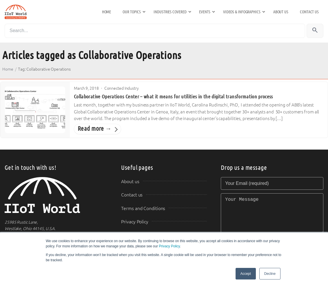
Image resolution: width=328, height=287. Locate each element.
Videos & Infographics (241, 12)
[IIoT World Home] (56, 195)
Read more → (95, 128)
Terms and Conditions (143, 208)
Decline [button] (270, 274)
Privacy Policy (169, 246)
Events (204, 12)
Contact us (309, 12)
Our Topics (132, 12)
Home (106, 12)
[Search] (155, 31)
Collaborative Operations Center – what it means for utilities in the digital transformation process (173, 97)
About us (280, 12)
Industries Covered (170, 12)
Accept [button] (245, 274)
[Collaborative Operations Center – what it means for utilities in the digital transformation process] (35, 110)
